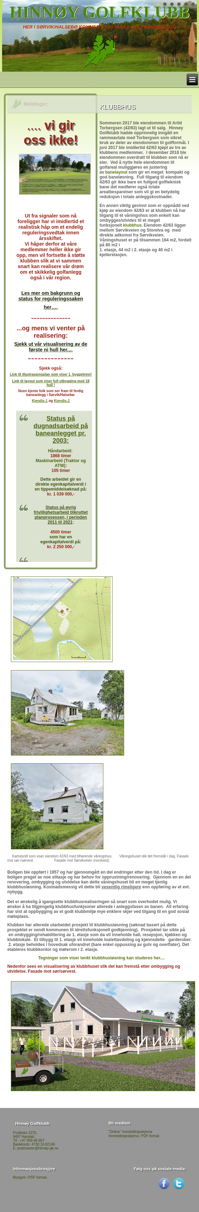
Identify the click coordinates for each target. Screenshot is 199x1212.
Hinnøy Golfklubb (99, 12)
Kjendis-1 (39, 401)
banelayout (116, 172)
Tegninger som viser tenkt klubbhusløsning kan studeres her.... (101, 957)
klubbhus (132, 225)
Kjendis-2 (62, 401)
